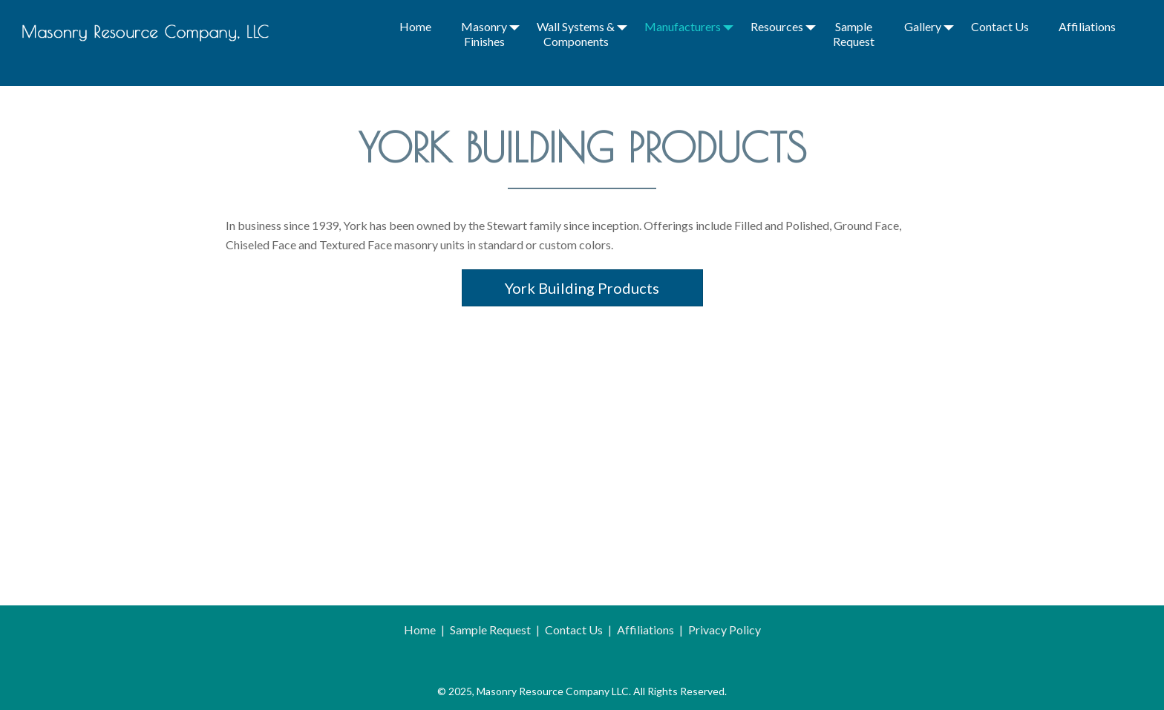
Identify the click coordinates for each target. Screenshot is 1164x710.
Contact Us (1000, 26)
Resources (777, 26)
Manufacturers (682, 26)
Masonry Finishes (484, 33)
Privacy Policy (724, 629)
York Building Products (582, 288)
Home (415, 26)
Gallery (922, 26)
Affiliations (1087, 26)
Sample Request (853, 33)
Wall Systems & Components (576, 33)
